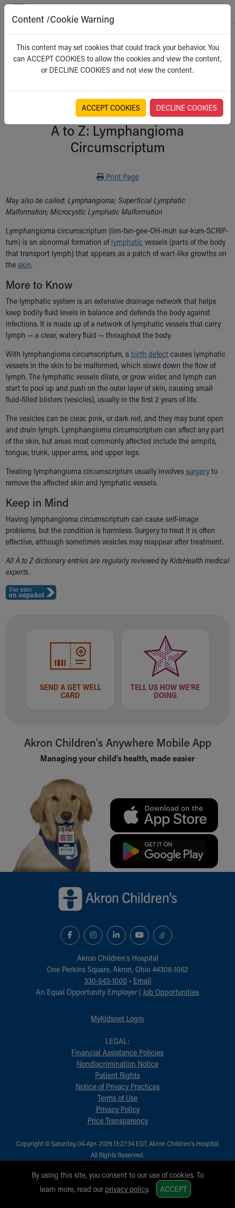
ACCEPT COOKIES (111, 107)
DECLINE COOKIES (186, 107)
